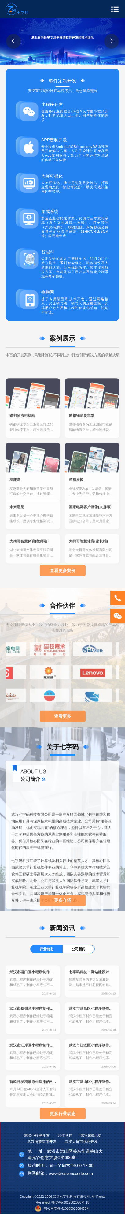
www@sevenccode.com (71, 1173)
